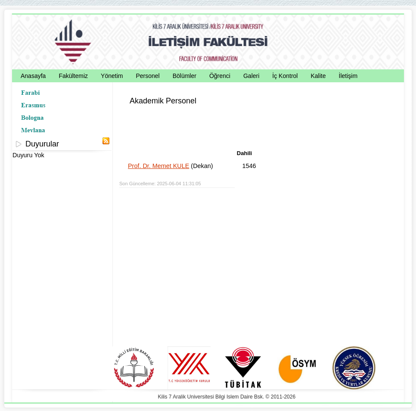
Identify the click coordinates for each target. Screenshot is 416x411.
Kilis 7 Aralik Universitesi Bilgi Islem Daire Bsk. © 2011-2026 (227, 397)
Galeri (251, 75)
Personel (147, 75)
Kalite (318, 75)
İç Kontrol (285, 75)
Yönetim (112, 75)
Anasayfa (33, 75)
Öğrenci (219, 75)
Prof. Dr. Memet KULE (158, 165)
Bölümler (184, 75)
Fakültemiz (73, 75)
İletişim (348, 75)
